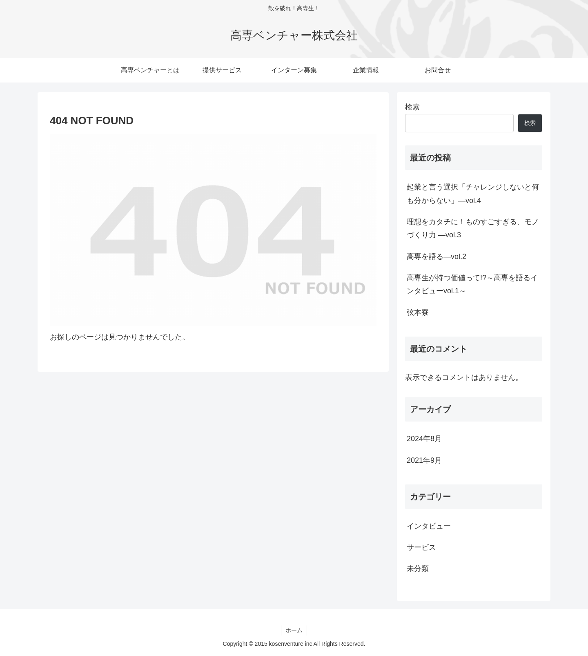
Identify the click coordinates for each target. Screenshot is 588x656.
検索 (412, 107)
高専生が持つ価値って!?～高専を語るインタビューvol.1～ (472, 284)
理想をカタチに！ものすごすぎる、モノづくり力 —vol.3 (473, 228)
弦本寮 (418, 312)
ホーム (294, 630)
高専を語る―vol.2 (436, 256)
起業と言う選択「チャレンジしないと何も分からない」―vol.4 (473, 193)
